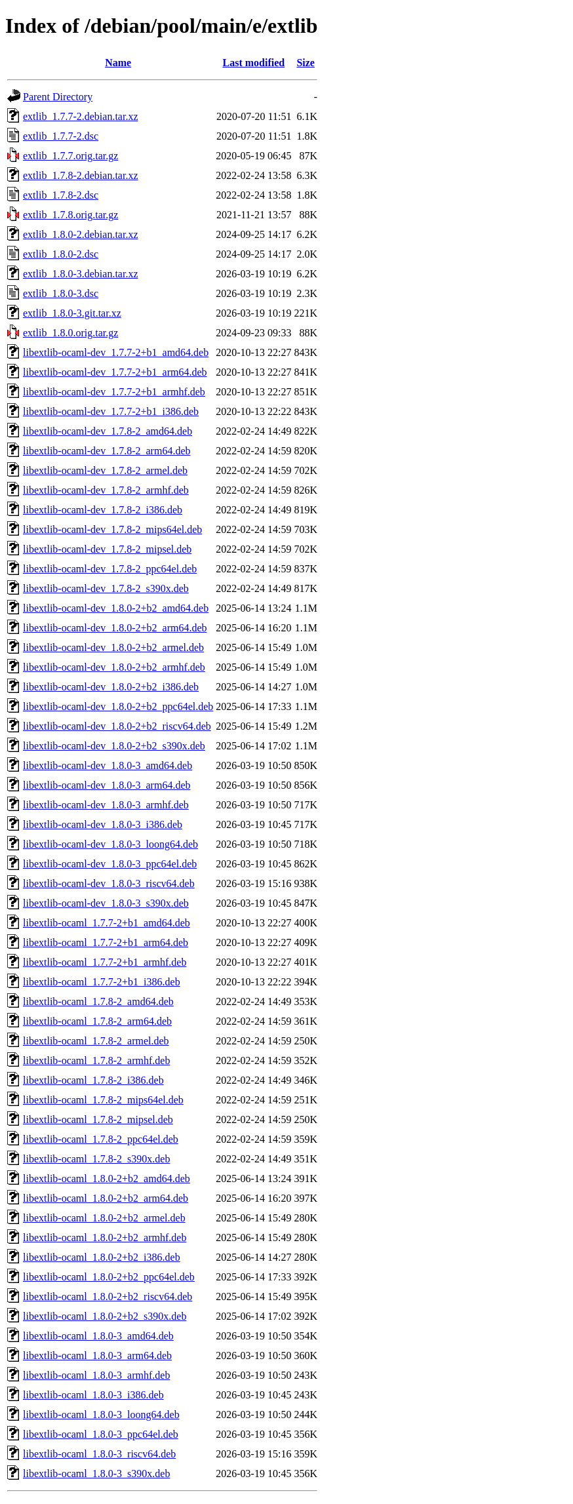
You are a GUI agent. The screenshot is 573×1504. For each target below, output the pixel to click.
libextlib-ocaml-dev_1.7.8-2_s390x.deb (106, 588)
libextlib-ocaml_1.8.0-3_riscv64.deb (99, 1453)
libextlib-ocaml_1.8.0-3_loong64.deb (101, 1414)
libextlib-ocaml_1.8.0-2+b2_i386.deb (101, 1257)
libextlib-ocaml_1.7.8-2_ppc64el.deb (100, 1139)
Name (118, 62)
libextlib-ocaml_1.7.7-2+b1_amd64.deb (106, 922)
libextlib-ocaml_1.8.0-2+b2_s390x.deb (104, 1316)
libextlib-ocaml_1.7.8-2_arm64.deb (97, 1021)
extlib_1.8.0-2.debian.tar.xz (80, 234)
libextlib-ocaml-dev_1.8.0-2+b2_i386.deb (111, 686)
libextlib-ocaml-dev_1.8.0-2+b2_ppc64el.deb (118, 706)
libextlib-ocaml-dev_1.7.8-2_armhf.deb (106, 490)
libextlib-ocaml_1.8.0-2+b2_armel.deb (104, 1217)
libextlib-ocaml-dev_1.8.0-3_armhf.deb (106, 804)
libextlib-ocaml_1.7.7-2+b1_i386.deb (101, 981)
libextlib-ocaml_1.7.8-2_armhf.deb (96, 1060)
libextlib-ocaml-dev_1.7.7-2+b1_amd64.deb (115, 352)
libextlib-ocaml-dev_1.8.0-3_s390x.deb (106, 903)
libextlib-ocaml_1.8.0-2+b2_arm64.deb (105, 1198)
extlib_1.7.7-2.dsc (60, 136)
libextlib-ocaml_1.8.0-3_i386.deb (93, 1394)
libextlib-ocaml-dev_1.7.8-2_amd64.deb (107, 431)
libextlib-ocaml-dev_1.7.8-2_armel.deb (105, 470)
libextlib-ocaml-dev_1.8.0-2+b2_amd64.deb (115, 608)
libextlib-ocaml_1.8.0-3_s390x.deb (96, 1473)
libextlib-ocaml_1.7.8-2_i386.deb (93, 1080)
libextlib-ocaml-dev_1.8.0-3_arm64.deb (106, 785)
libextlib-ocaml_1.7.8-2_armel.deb (96, 1040)
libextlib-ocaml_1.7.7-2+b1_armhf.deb (104, 962)
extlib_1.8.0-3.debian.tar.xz (80, 273)
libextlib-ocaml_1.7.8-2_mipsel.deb (98, 1119)
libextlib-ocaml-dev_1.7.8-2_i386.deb (102, 509)
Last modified (254, 62)
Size (305, 62)
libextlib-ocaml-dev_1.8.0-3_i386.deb (102, 824)
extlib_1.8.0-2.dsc (60, 254)
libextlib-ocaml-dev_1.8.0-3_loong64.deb (110, 844)
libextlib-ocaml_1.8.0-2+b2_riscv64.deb (107, 1296)
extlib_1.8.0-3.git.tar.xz (72, 313)
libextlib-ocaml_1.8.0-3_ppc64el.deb (100, 1434)
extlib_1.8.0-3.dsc (60, 293)
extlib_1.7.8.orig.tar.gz (70, 214)
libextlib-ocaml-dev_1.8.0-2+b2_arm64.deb (115, 627)
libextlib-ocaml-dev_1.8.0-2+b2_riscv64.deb (117, 726)
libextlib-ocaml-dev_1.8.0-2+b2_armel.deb (113, 647)
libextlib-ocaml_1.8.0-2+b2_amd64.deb (106, 1178)
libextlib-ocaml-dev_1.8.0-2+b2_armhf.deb (114, 667)
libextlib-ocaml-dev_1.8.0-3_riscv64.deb (109, 883)
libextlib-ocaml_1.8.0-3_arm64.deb (97, 1355)
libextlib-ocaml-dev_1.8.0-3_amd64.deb (107, 765)
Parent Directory (57, 96)
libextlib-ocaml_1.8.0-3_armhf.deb (96, 1375)
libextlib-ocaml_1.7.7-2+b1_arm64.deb (105, 942)
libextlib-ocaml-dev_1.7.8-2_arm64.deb (106, 450)
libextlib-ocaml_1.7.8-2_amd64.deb (98, 1001)
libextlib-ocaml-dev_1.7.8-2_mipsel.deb (107, 549)
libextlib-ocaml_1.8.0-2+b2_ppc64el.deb (109, 1276)
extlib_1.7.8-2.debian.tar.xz (80, 175)
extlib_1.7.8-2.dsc (60, 195)
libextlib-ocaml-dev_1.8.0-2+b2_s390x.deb (114, 745)
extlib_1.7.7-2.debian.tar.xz (80, 116)
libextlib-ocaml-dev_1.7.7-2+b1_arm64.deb (115, 372)
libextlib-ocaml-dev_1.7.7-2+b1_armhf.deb (114, 391)
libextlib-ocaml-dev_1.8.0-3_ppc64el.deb (110, 863)
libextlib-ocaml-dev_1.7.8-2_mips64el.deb (112, 529)
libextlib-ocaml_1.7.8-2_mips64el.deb (103, 1099)
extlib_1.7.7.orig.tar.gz (70, 155)
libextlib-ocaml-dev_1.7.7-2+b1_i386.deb (111, 411)
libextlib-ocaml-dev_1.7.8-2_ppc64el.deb (110, 568)
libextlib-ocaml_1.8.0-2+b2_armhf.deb (104, 1237)
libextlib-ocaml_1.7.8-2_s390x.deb (96, 1158)
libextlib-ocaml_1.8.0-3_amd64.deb (98, 1335)
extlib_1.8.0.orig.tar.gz (70, 332)
